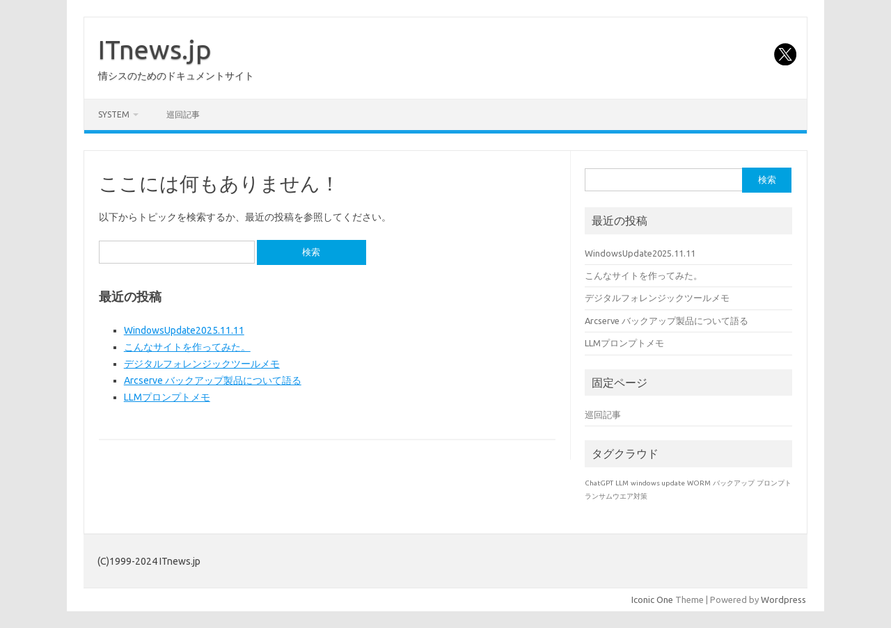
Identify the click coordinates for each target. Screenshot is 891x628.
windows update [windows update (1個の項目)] (658, 483)
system (113, 114)
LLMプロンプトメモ (167, 397)
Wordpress (783, 599)
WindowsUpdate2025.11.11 (184, 330)
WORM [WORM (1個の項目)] (699, 483)
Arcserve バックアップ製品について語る (212, 380)
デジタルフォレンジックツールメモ (202, 363)
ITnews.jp (155, 49)
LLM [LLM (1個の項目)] (622, 483)
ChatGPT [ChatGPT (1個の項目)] (599, 483)
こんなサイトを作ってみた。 (187, 347)
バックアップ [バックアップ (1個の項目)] (734, 483)
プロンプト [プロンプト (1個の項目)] (774, 483)
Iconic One (652, 599)
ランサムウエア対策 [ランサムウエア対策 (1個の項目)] (616, 496)
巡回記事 (183, 114)
